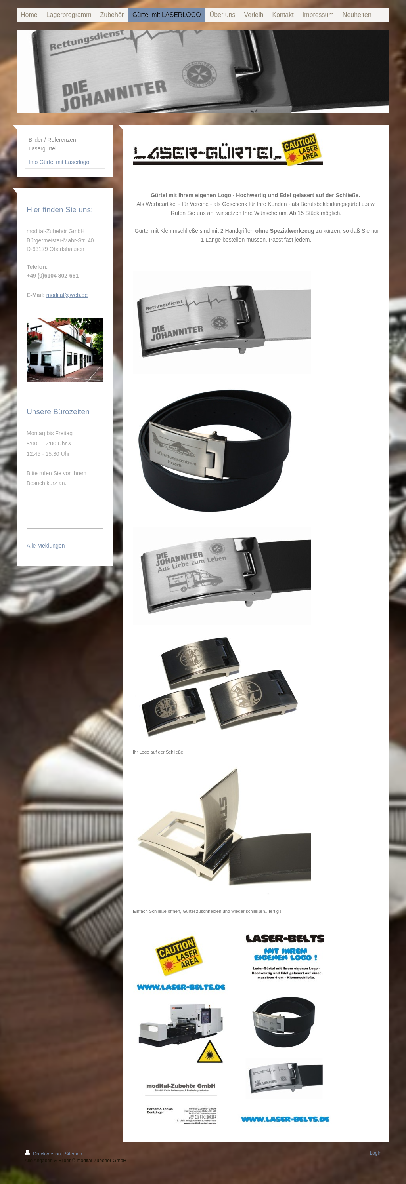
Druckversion (43, 1154)
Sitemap (73, 1154)
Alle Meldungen (46, 546)
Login (375, 1153)
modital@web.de (67, 295)
